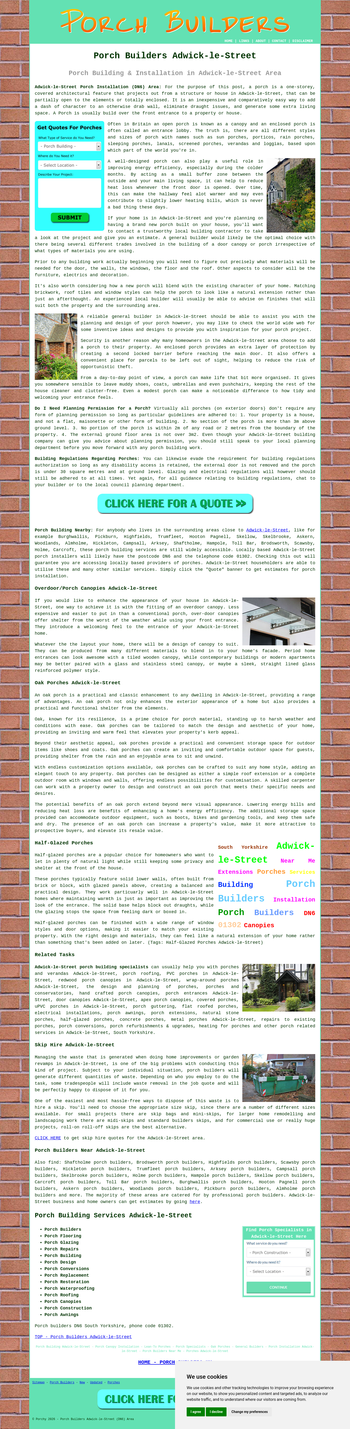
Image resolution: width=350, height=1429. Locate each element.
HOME (229, 41)
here (195, 1201)
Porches (114, 1382)
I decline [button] (216, 1412)
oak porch (55, 695)
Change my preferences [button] (249, 1412)
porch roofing (141, 973)
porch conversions (81, 1026)
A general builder (186, 237)
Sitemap (38, 1382)
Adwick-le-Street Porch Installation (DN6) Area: (98, 87)
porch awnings (125, 1013)
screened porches (200, 143)
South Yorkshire (133, 1032)
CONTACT (279, 41)
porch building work (175, 447)
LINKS (244, 41)
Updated (96, 1382)
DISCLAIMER (302, 41)
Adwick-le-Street (267, 530)
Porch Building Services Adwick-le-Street (113, 1215)
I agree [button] (196, 1412)
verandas (238, 143)
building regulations (288, 458)
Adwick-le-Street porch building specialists (91, 967)
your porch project (285, 329)
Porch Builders (62, 1382)
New (82, 1382)
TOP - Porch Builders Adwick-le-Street (83, 1336)
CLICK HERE (48, 1138)
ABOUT (261, 41)
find (53, 1162)
